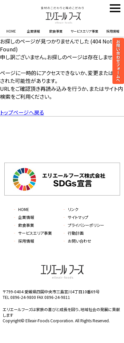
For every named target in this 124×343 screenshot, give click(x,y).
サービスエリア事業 (84, 31)
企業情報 (33, 31)
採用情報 (112, 31)
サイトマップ (75, 217)
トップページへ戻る (22, 112)
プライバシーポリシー (83, 225)
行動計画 (73, 233)
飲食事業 (55, 31)
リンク (70, 209)
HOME (11, 31)
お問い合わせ (76, 241)
